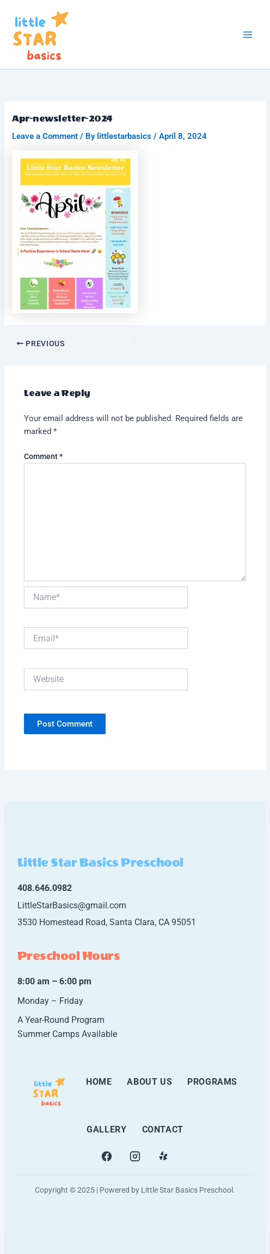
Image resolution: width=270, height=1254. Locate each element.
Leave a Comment (45, 136)
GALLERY (106, 1129)
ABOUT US (149, 1082)
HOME (99, 1082)
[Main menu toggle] (247, 34)
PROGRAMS (212, 1082)
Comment (43, 456)
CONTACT (162, 1129)
